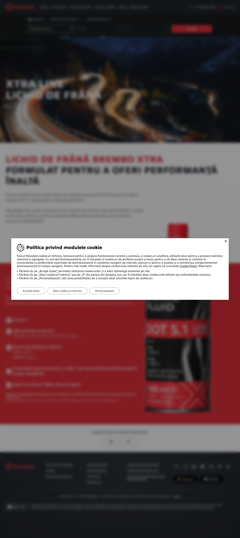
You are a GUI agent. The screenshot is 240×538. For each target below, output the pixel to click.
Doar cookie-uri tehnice (67, 290)
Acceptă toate (31, 290)
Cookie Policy (188, 266)
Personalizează (104, 290)
